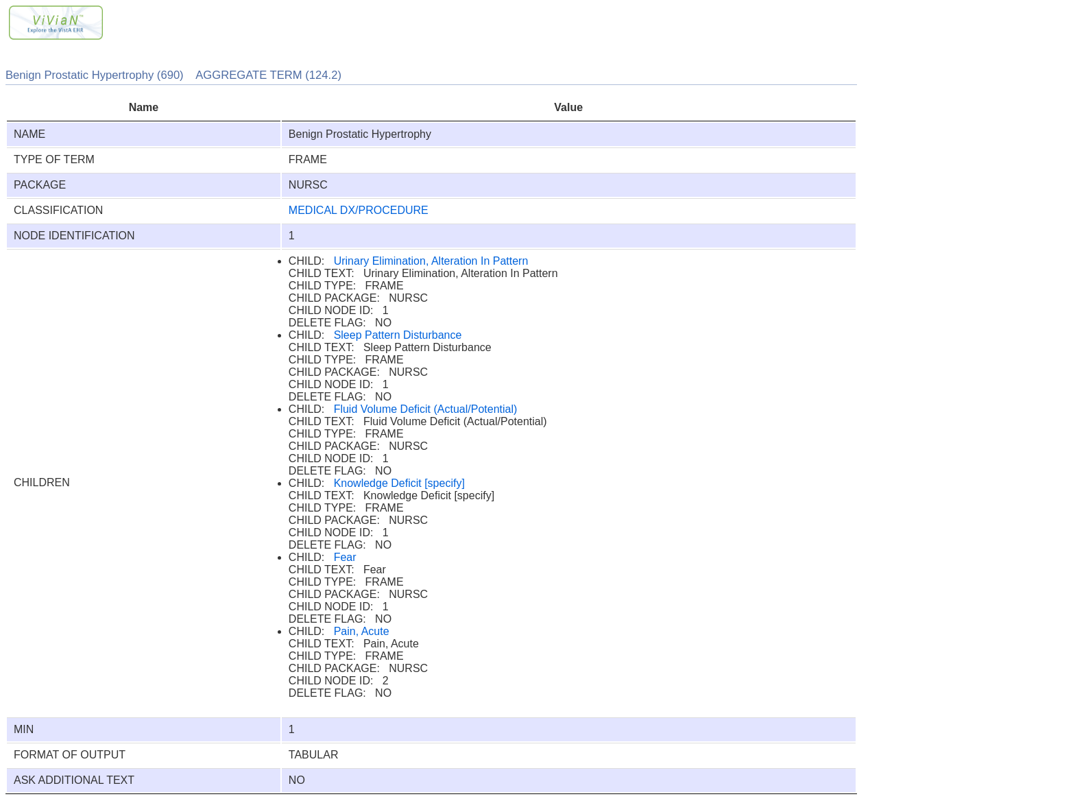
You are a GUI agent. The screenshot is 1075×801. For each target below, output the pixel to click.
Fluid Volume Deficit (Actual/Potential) (426, 409)
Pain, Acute (361, 631)
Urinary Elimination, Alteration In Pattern (431, 261)
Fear (345, 557)
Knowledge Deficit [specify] (399, 483)
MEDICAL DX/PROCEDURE (358, 210)
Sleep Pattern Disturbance (398, 335)
